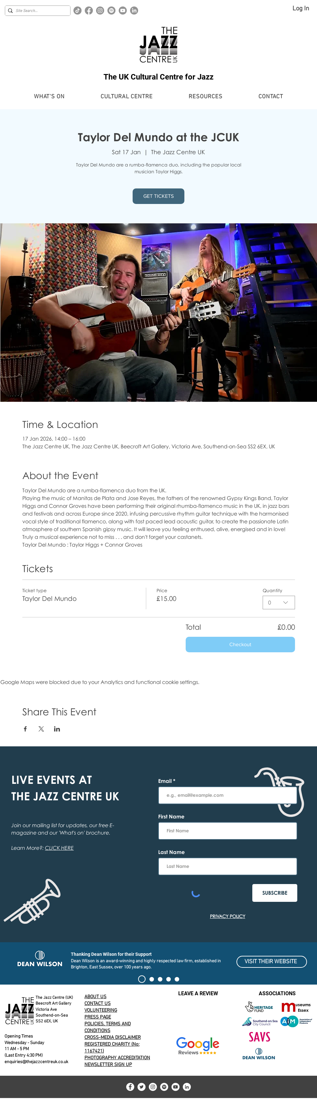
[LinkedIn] (134, 10)
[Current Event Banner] (151, 979)
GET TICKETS (158, 196)
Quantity (272, 590)
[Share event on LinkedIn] (57, 728)
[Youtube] (123, 10)
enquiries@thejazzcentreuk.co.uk (36, 1062)
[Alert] (160, 979)
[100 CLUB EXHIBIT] (168, 979)
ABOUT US (95, 997)
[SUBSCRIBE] (274, 893)
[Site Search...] (36, 11)
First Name (171, 816)
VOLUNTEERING (100, 1010)
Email (165, 781)
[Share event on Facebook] (25, 728)
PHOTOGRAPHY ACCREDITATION (117, 1058)
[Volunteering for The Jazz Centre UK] (177, 979)
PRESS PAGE (97, 1017)
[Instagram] (100, 10)
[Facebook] (89, 10)
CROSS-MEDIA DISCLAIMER (112, 1037)
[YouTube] (175, 1087)
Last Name (171, 852)
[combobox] (279, 602)
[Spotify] (111, 10)
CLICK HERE (59, 848)
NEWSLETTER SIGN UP (108, 1065)
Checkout (240, 644)
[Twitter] (141, 1087)
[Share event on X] (41, 728)
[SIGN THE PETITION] (142, 979)
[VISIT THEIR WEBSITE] (271, 962)
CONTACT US (97, 1004)
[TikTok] (77, 10)
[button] (49, 96)
